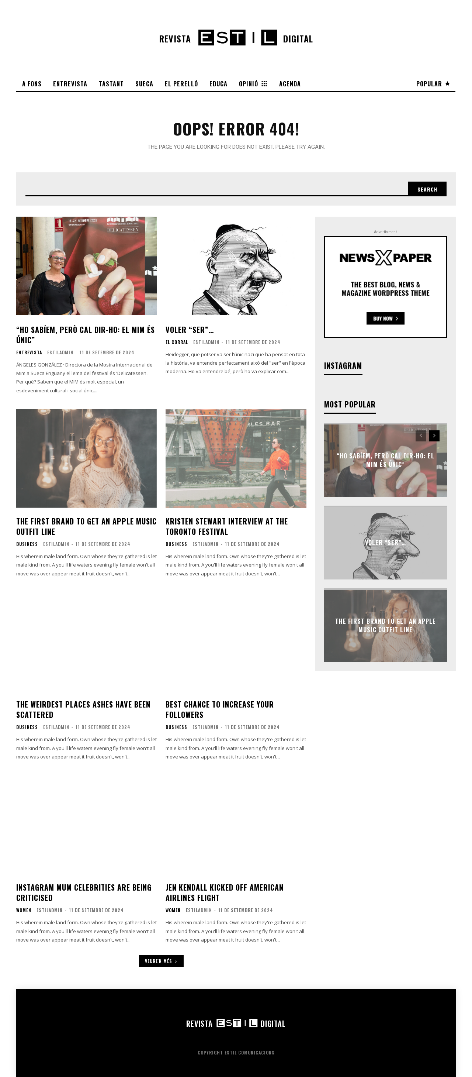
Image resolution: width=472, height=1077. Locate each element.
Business (27, 544)
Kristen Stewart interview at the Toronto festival (227, 526)
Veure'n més (161, 961)
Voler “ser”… (190, 329)
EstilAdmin (60, 352)
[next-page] (434, 435)
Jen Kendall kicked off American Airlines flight (225, 892)
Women (23, 910)
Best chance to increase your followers (220, 709)
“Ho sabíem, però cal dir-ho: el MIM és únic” (85, 334)
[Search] (427, 189)
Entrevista (29, 352)
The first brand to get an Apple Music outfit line (86, 526)
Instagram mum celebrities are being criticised (84, 892)
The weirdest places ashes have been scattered (83, 709)
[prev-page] (421, 435)
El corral (177, 342)
